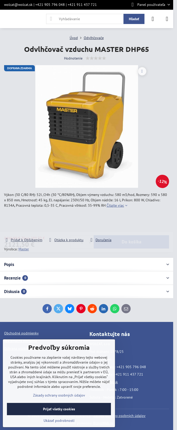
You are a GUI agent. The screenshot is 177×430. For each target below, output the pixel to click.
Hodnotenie (73, 58)
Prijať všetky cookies (59, 409)
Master (23, 249)
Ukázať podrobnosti (59, 420)
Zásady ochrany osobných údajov (119, 415)
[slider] (96, 58)
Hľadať (134, 19)
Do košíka (131, 223)
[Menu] (167, 19)
